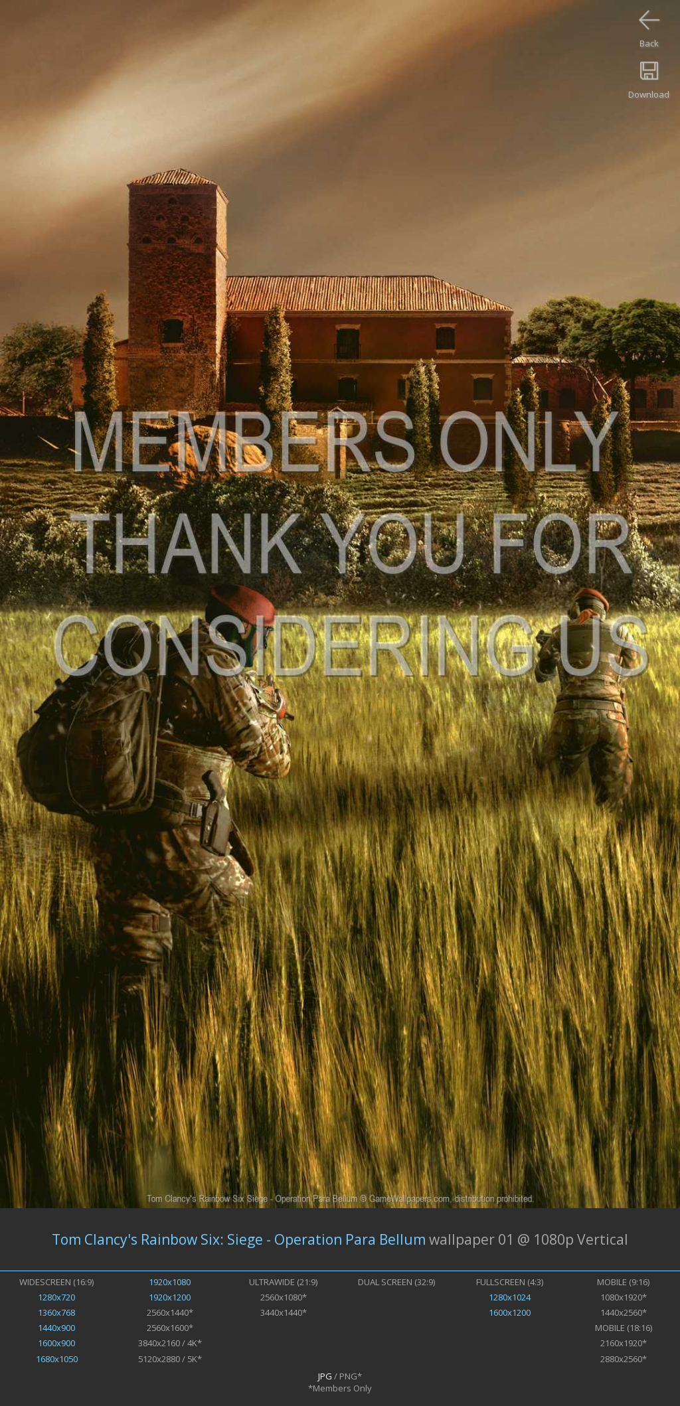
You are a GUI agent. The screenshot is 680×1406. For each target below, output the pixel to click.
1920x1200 (170, 1297)
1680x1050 (57, 1359)
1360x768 (56, 1312)
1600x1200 (510, 1312)
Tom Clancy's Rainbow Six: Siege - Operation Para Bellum (239, 1239)
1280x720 (56, 1297)
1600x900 (56, 1343)
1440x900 (56, 1328)
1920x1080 (170, 1282)
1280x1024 (510, 1297)
